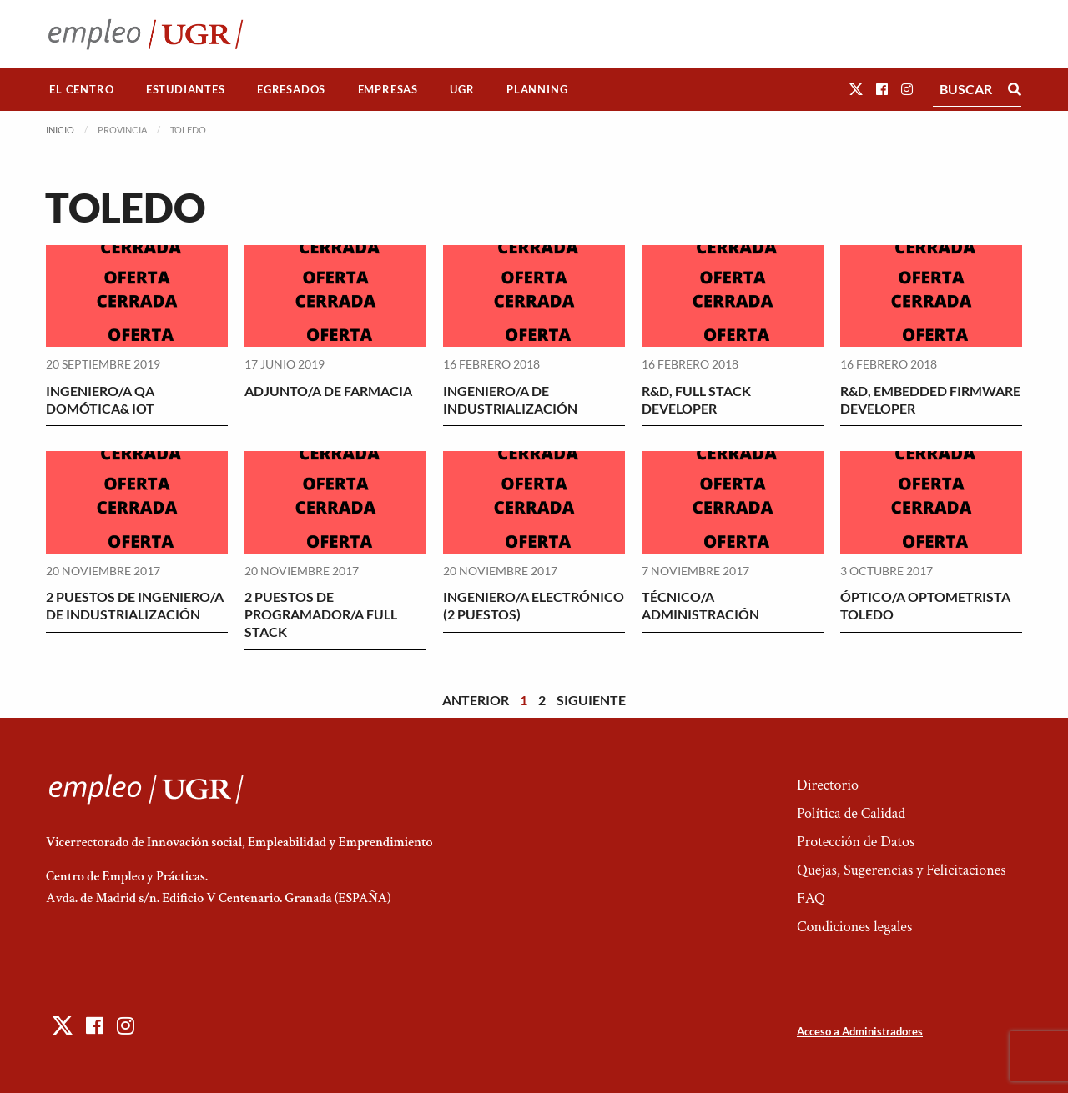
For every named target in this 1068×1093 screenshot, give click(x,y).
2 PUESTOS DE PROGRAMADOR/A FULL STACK (320, 614)
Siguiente (591, 700)
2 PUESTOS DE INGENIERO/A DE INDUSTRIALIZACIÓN (135, 605)
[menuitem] (81, 89)
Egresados (291, 89)
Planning (536, 89)
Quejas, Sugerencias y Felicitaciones (901, 870)
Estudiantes (185, 89)
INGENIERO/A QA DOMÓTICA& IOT (100, 399)
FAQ (811, 898)
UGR (462, 89)
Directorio (828, 785)
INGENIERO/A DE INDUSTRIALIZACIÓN (510, 399)
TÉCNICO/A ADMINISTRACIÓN (700, 605)
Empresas (388, 89)
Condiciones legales (854, 926)
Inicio (60, 129)
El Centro (81, 89)
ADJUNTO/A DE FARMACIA (328, 391)
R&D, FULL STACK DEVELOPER (696, 399)
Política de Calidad (851, 813)
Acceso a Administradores (860, 1031)
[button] (856, 89)
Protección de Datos (855, 841)
